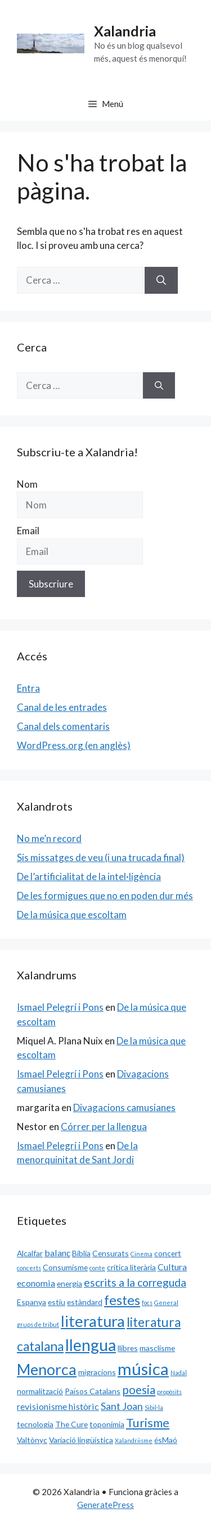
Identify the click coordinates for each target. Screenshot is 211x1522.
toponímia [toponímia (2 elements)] (106, 1424)
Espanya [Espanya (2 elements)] (31, 1302)
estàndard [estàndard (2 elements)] (84, 1302)
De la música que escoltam (72, 914)
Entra (28, 688)
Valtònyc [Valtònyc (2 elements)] (32, 1440)
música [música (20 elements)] (143, 1368)
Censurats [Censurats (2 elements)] (110, 1253)
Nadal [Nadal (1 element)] (178, 1372)
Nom (27, 484)
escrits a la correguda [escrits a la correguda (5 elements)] (135, 1282)
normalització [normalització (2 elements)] (40, 1391)
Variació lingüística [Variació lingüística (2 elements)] (81, 1440)
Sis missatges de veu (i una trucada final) (101, 857)
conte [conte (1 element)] (97, 1267)
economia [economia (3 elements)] (36, 1283)
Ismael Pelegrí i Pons (60, 1007)
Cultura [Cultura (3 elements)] (172, 1266)
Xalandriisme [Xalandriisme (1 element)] (133, 1440)
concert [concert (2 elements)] (167, 1253)
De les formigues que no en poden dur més (105, 895)
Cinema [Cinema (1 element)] (141, 1253)
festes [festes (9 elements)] (122, 1300)
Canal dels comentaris (63, 726)
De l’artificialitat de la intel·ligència (89, 876)
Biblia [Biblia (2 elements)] (81, 1253)
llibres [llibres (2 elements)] (128, 1348)
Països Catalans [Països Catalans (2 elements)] (92, 1391)
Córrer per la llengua (104, 1126)
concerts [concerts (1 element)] (29, 1267)
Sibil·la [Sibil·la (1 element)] (154, 1407)
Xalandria (125, 30)
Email (28, 530)
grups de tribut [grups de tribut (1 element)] (38, 1324)
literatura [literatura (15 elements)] (93, 1321)
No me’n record (49, 838)
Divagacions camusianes (124, 1107)
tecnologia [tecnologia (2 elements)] (35, 1424)
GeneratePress (105, 1505)
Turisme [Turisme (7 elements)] (147, 1422)
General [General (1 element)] (166, 1302)
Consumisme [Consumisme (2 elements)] (65, 1267)
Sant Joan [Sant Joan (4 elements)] (122, 1406)
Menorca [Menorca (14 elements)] (47, 1369)
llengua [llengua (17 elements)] (90, 1344)
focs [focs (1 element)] (147, 1302)
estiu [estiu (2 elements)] (56, 1302)
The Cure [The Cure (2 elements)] (71, 1424)
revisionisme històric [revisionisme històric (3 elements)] (58, 1406)
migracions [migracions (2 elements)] (97, 1372)
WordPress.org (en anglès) (74, 745)
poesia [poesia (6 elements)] (138, 1389)
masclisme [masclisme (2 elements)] (157, 1348)
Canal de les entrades (62, 707)
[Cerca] (161, 280)
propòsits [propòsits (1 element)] (169, 1391)
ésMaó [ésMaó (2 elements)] (165, 1440)
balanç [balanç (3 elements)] (57, 1252)
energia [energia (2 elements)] (69, 1283)
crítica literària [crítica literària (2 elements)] (131, 1267)
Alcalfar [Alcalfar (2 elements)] (30, 1253)
